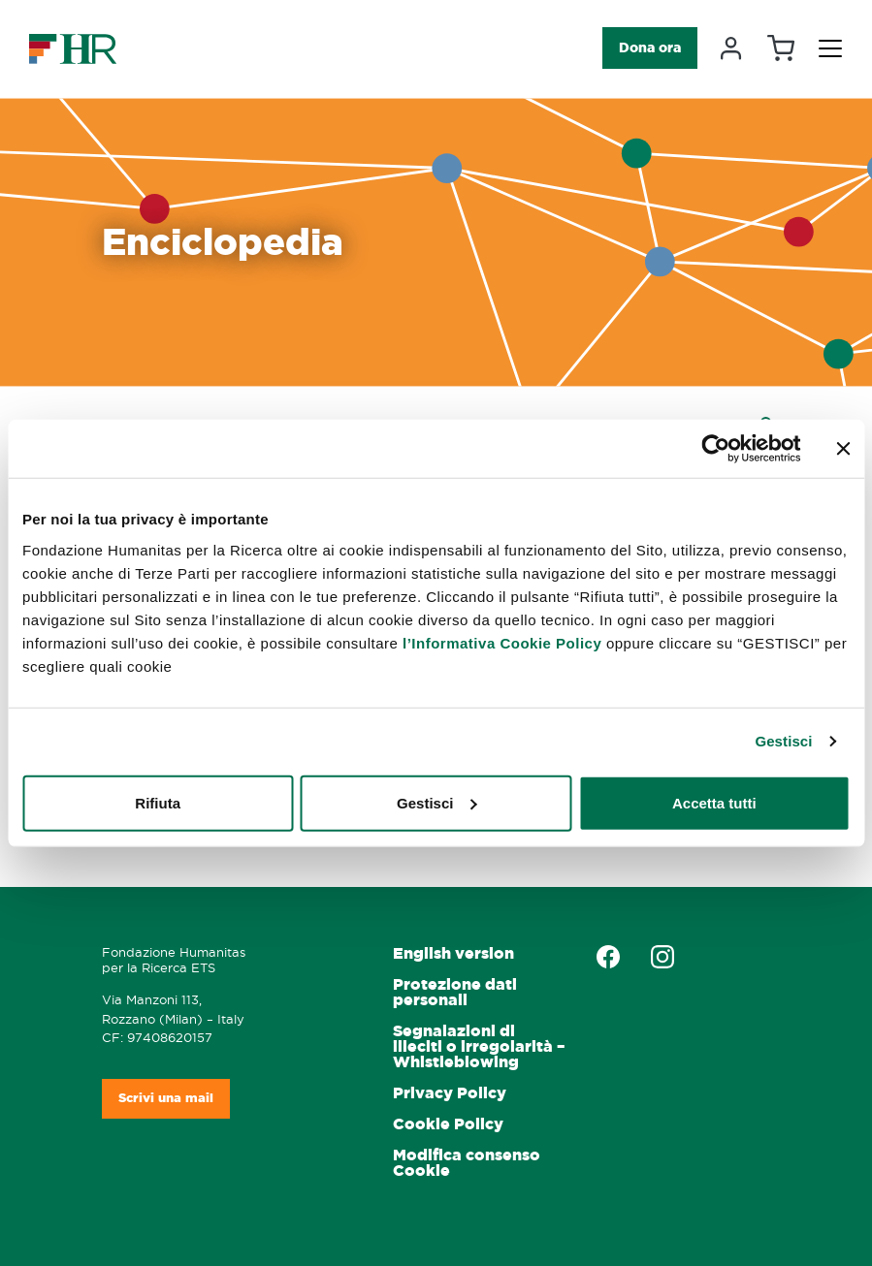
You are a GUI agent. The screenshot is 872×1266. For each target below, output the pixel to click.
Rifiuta (157, 802)
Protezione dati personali (455, 992)
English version (453, 953)
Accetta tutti (714, 802)
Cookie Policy (448, 1124)
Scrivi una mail (165, 1098)
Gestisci (783, 741)
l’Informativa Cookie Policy (502, 642)
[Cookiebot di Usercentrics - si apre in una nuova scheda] (715, 448)
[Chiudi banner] (843, 449)
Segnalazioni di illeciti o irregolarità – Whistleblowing (479, 1046)
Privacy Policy (449, 1093)
